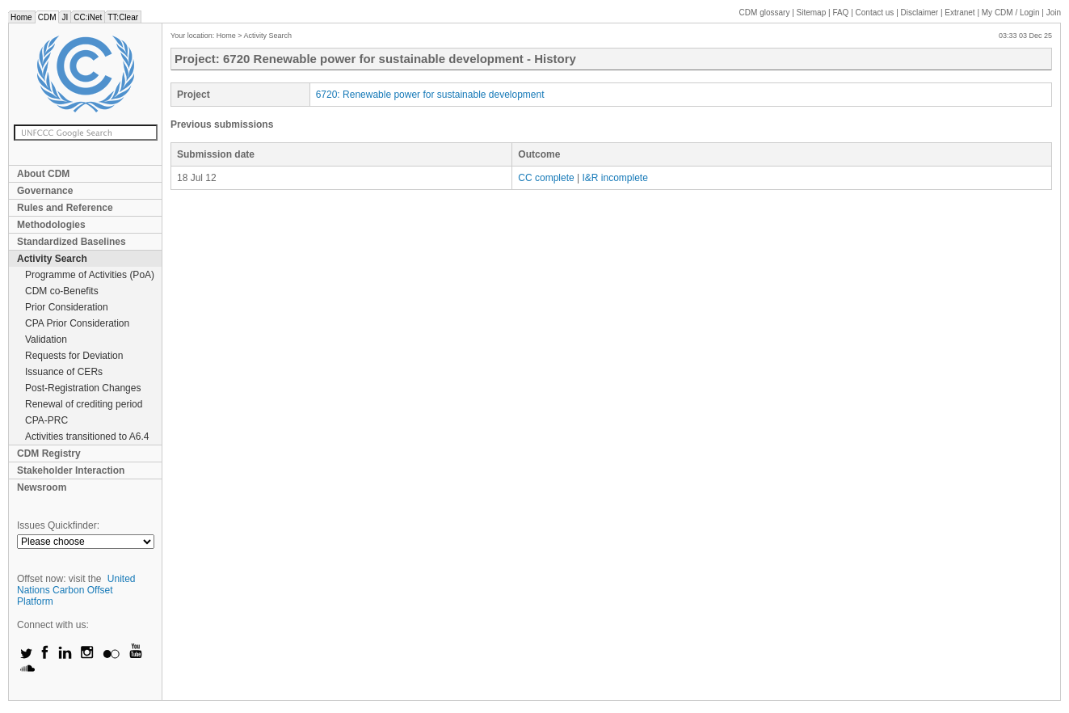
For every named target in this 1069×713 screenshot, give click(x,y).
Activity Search (52, 258)
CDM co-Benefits (62, 291)
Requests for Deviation (74, 355)
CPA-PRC (46, 420)
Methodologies (51, 224)
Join (1053, 12)
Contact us (875, 12)
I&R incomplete (614, 178)
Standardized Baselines (71, 241)
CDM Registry (49, 453)
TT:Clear (122, 17)
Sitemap (812, 12)
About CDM (43, 173)
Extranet (959, 12)
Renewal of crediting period (83, 404)
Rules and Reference (65, 207)
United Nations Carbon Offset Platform (76, 590)
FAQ (840, 12)
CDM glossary (764, 12)
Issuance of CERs (64, 372)
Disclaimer (920, 12)
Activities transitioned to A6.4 (87, 436)
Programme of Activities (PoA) (89, 275)
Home (21, 17)
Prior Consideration (66, 307)
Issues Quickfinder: (58, 525)
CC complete (546, 178)
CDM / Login (1012, 12)
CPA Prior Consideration (77, 323)
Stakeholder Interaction (70, 470)
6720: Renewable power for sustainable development (430, 94)
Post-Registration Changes (83, 388)
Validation (46, 339)
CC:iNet (88, 17)
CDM (47, 17)
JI (64, 17)
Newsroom (41, 487)
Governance (45, 190)
